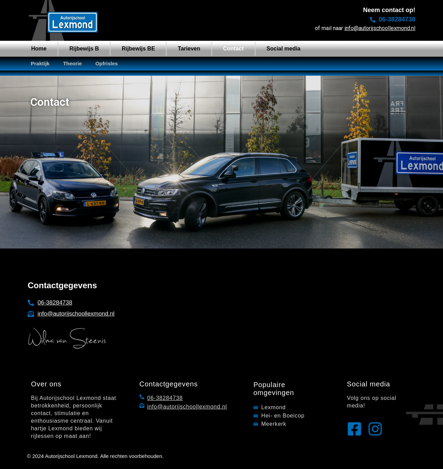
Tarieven (189, 48)
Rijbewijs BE (138, 48)
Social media (283, 48)
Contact (233, 48)
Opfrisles (106, 63)
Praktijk (40, 63)
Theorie (72, 63)
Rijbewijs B (84, 48)
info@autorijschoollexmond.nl (379, 28)
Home (38, 48)
